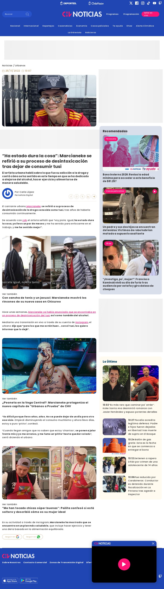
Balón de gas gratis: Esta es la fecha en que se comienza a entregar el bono (142, 483)
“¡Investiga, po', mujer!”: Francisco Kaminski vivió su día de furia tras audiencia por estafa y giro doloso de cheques (128, 322)
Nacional (15, 25)
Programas (112, 14)
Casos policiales (100, 25)
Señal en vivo (148, 14)
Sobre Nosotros (11, 562)
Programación (131, 14)
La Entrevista (74, 32)
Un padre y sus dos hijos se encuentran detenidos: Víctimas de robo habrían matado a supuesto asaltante (129, 268)
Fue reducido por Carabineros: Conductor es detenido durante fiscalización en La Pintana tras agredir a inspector (143, 524)
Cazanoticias (65, 25)
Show (129, 25)
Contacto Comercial (35, 562)
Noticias (7, 65)
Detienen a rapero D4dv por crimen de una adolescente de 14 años (143, 500)
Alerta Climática (145, 25)
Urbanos (20, 65)
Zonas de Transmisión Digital (66, 562)
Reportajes (48, 25)
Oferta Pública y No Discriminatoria (106, 562)
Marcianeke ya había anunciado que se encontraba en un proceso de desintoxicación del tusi (49, 313)
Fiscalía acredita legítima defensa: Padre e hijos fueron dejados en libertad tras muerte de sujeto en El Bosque (143, 465)
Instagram (81, 322)
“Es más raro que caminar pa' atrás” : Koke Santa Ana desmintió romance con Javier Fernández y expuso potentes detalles (130, 446)
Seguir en (12, 537)
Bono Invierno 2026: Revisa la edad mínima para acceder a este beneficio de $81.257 (129, 216)
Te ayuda (118, 25)
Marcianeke (33, 206)
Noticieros (90, 32)
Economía (81, 25)
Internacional (31, 25)
